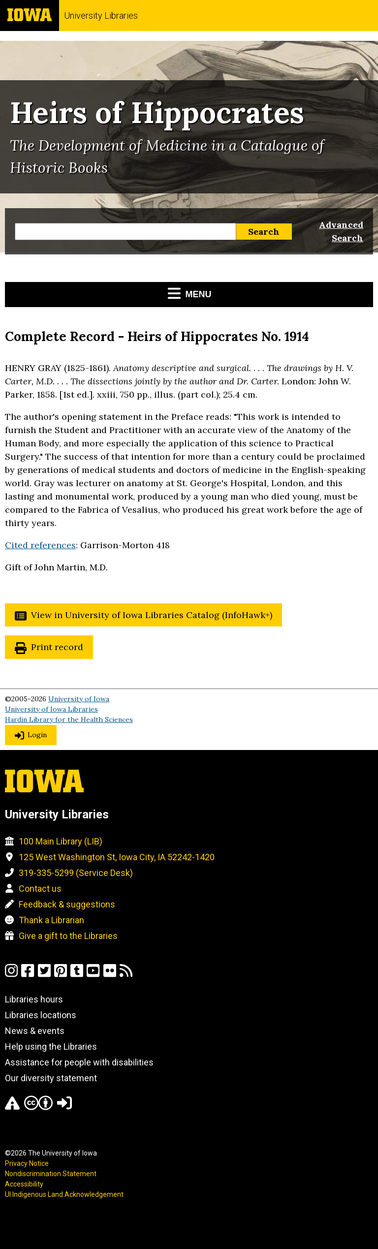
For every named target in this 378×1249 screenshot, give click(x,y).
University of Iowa (78, 698)
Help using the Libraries (51, 1046)
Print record (57, 647)
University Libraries (101, 15)
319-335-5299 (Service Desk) (76, 873)
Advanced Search (341, 231)
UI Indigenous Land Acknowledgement (64, 1194)
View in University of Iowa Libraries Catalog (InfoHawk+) (151, 615)
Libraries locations (40, 1015)
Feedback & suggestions (67, 904)
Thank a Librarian (51, 920)
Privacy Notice (27, 1163)
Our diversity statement (51, 1078)
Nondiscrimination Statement (50, 1174)
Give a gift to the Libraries (68, 936)
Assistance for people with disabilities (79, 1062)
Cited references (40, 545)
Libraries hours (34, 999)
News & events (34, 1031)
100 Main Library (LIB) (60, 841)
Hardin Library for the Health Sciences (69, 719)
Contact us (40, 888)
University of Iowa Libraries (51, 709)
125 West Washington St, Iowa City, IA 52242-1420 (117, 857)
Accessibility (24, 1184)
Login (37, 734)
